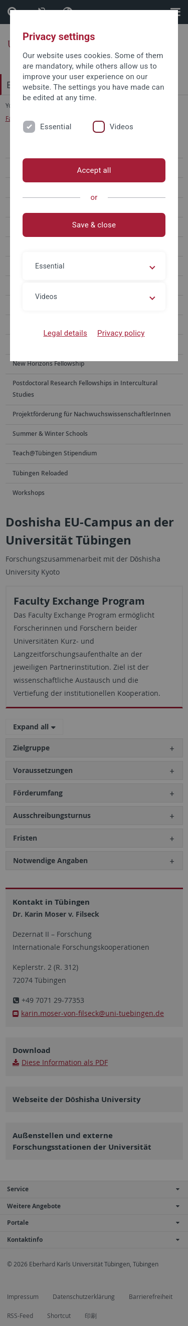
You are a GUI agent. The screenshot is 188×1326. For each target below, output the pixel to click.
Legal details (65, 333)
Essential (56, 126)
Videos (121, 126)
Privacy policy (121, 333)
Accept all (94, 170)
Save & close (94, 224)
